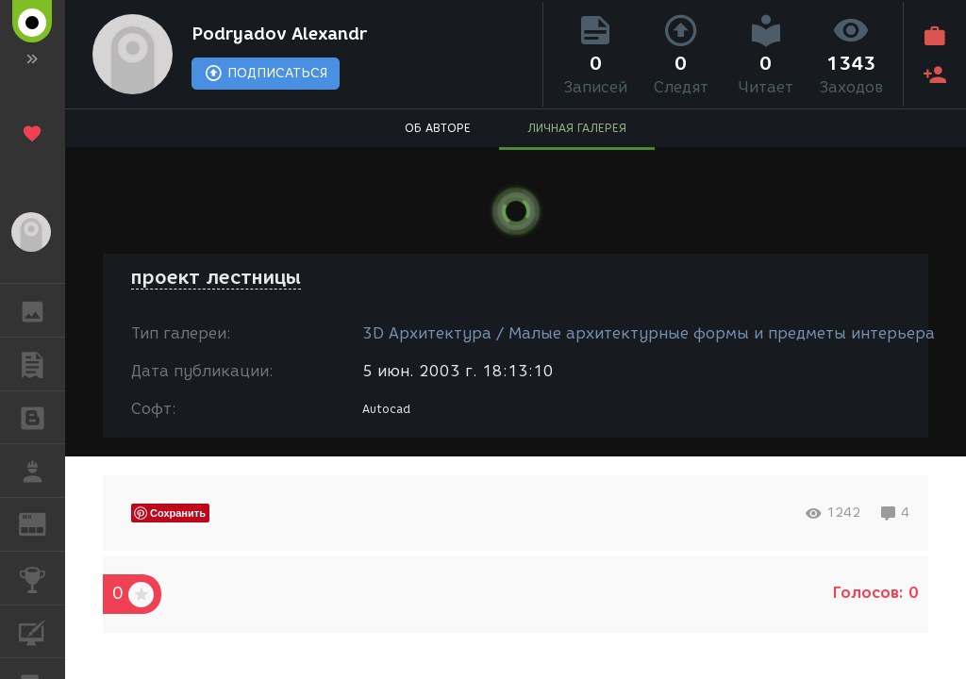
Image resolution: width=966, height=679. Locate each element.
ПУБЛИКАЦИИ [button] (42, 364)
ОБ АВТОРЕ (438, 128)
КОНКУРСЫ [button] (42, 578)
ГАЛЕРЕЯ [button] (42, 310)
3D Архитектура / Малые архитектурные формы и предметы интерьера (648, 333)
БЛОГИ (42, 416)
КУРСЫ (42, 630)
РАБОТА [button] (42, 470)
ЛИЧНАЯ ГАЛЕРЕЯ (576, 128)
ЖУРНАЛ (42, 522)
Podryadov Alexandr (279, 34)
